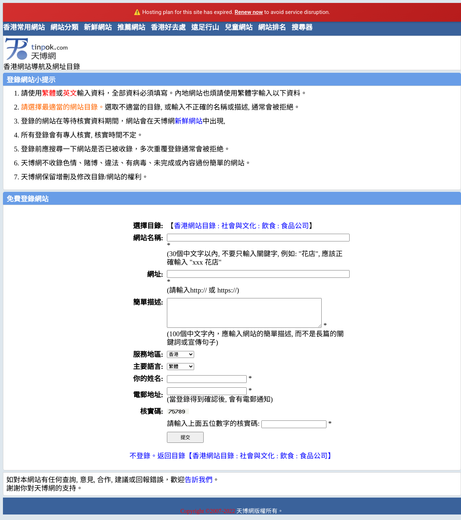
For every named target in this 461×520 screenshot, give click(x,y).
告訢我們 (198, 485)
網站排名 (272, 27)
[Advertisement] (229, 52)
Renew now (249, 12)
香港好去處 (168, 27)
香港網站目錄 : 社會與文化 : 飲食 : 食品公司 (241, 226)
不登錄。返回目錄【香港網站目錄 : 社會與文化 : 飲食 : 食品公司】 (231, 461)
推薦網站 (131, 27)
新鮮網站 (98, 27)
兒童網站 (239, 27)
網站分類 (64, 27)
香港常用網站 (24, 27)
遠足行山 (205, 27)
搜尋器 (302, 27)
